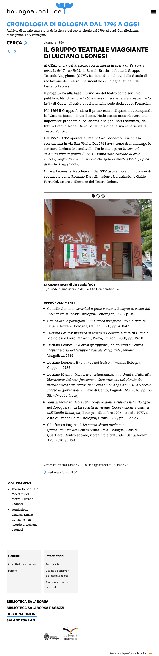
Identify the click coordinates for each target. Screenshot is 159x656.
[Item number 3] (103, 196)
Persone (13, 570)
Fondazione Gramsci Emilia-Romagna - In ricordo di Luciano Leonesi (25, 519)
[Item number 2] (98, 196)
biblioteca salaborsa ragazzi (35, 608)
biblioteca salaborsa (27, 602)
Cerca (14, 42)
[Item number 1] (93, 196)
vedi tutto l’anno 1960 (62, 472)
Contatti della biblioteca (22, 564)
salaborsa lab (21, 620)
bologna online (22, 614)
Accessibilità (52, 564)
